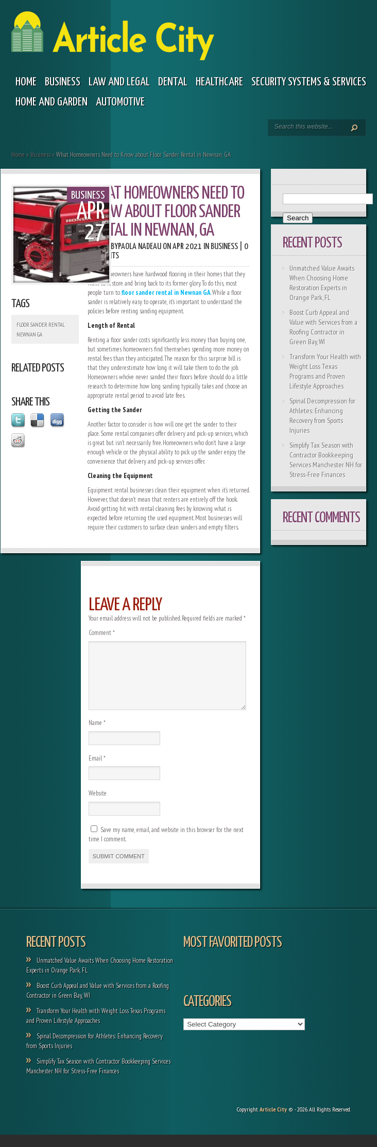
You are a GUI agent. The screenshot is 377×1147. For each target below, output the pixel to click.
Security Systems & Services (308, 82)
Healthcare (219, 82)
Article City (273, 1121)
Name (97, 735)
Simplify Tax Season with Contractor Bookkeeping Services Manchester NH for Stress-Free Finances (325, 459)
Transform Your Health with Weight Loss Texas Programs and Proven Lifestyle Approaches (325, 371)
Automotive (120, 102)
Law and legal (119, 82)
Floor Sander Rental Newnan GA (40, 329)
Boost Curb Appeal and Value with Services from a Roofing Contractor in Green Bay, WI (323, 327)
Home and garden (51, 102)
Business (62, 82)
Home (26, 82)
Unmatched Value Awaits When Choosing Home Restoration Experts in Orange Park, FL (321, 282)
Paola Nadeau (139, 246)
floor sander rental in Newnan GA (166, 292)
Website (98, 805)
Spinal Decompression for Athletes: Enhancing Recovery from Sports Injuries (322, 415)
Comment (102, 632)
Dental (172, 82)
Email (97, 770)
